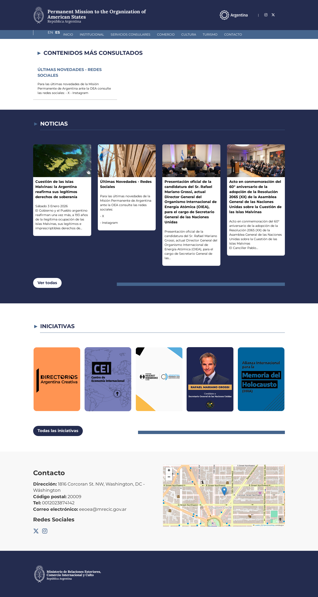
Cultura (165, 34)
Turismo (186, 34)
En (273, 15)
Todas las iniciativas (58, 430)
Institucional (68, 34)
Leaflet (256, 525)
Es (282, 15)
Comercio (142, 34)
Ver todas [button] (47, 282)
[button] (224, 491)
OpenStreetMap (269, 525)
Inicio (45, 34)
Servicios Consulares (107, 34)
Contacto (210, 34)
